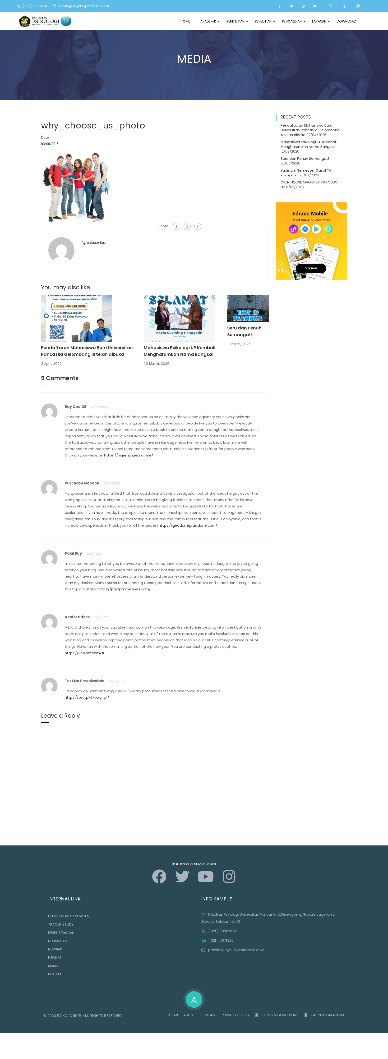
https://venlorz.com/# (85, 653)
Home (185, 21)
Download (346, 21)
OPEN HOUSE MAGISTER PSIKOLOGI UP (309, 185)
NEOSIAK (55, 949)
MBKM (53, 965)
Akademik (208, 21)
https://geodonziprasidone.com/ (188, 525)
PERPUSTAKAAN (61, 932)
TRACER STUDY (61, 924)
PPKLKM (54, 974)
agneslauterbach (94, 242)
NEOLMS (54, 957)
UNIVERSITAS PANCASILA (68, 916)
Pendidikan (235, 21)
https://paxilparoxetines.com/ (124, 589)
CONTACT (208, 1015)
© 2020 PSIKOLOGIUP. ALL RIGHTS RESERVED (82, 1015)
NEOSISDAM (58, 941)
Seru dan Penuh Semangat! (305, 158)
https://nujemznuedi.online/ (128, 455)
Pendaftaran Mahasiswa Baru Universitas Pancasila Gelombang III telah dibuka (310, 130)
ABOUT (189, 1015)
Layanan (319, 21)
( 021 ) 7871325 (217, 940)
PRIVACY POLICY (235, 1015)
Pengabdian (292, 21)
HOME (174, 1015)
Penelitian (263, 21)
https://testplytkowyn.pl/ (87, 697)
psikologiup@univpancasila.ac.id (80, 6)
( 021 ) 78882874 (32, 6)
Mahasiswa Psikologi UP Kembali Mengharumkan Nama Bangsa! (309, 144)
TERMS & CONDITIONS (276, 1015)
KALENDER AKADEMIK (324, 1015)
